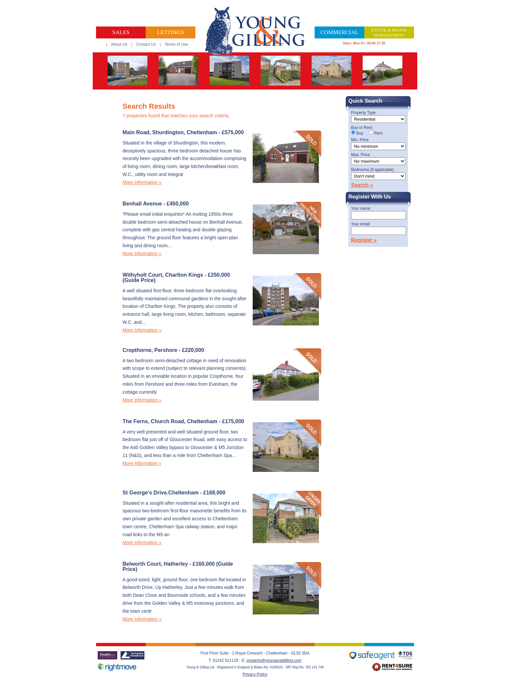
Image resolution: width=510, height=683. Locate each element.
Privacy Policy (255, 674)
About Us (119, 44)
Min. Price (360, 140)
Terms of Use (176, 44)
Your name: (361, 208)
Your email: (361, 224)
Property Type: (364, 113)
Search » (362, 185)
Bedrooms (372, 170)
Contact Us (146, 44)
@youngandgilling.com (281, 660)
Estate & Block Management (389, 32)
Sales (120, 32)
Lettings (170, 32)
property (254, 660)
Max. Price (360, 155)
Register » (364, 240)
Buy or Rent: (362, 128)
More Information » (142, 182)
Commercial (339, 32)
